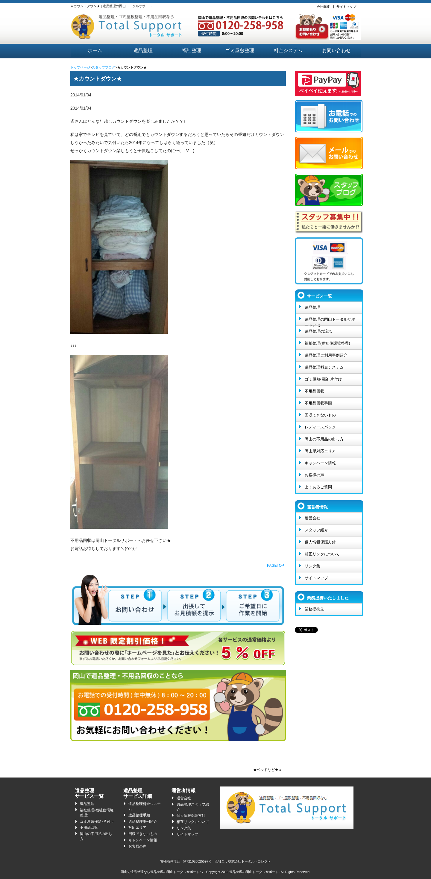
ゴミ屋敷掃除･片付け (323, 379)
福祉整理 (191, 50)
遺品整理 (143, 50)
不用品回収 (314, 391)
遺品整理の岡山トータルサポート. (254, 872)
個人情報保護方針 (320, 542)
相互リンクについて (322, 554)
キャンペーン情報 (320, 463)
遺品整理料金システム (324, 367)
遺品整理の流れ (318, 331)
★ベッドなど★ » (267, 770)
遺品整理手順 (139, 815)
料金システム (288, 50)
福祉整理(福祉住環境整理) (327, 343)
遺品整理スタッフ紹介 (193, 807)
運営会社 (312, 518)
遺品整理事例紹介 (142, 821)
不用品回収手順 (318, 403)
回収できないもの (320, 415)
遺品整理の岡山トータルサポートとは (330, 321)
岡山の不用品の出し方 (324, 439)
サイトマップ (346, 6)
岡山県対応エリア (320, 451)
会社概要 (323, 6)
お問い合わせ (336, 50)
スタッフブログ (103, 67)
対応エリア (137, 827)
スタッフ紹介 (316, 530)
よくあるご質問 (318, 487)
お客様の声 (314, 475)
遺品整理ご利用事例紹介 (326, 355)
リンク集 (312, 566)
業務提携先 (314, 609)
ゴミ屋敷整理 (239, 50)
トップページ (80, 67)
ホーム (95, 50)
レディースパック (320, 427)
